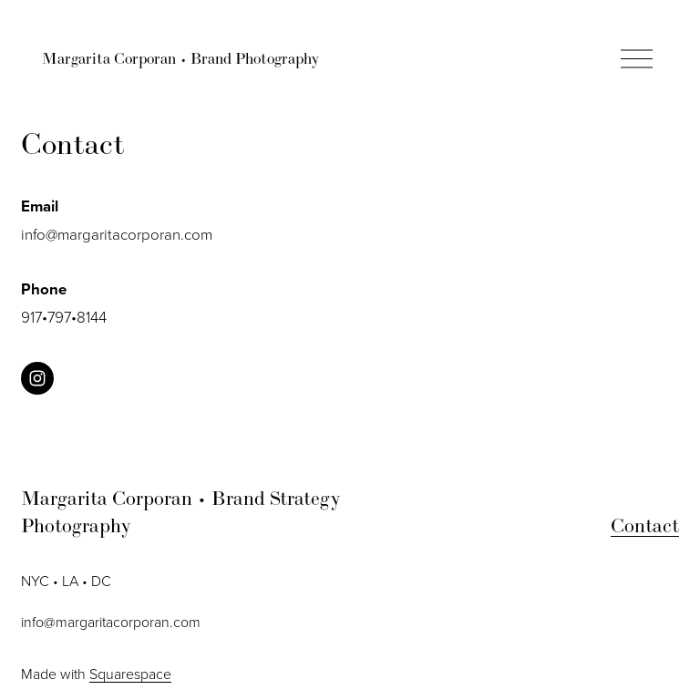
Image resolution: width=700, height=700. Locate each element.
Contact (645, 525)
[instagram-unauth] (37, 378)
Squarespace (130, 674)
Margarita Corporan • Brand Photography (180, 58)
